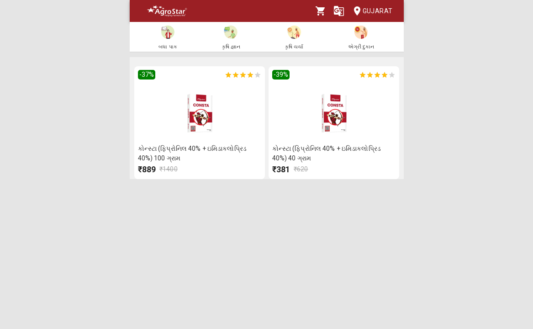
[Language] (339, 11)
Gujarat (370, 11)
